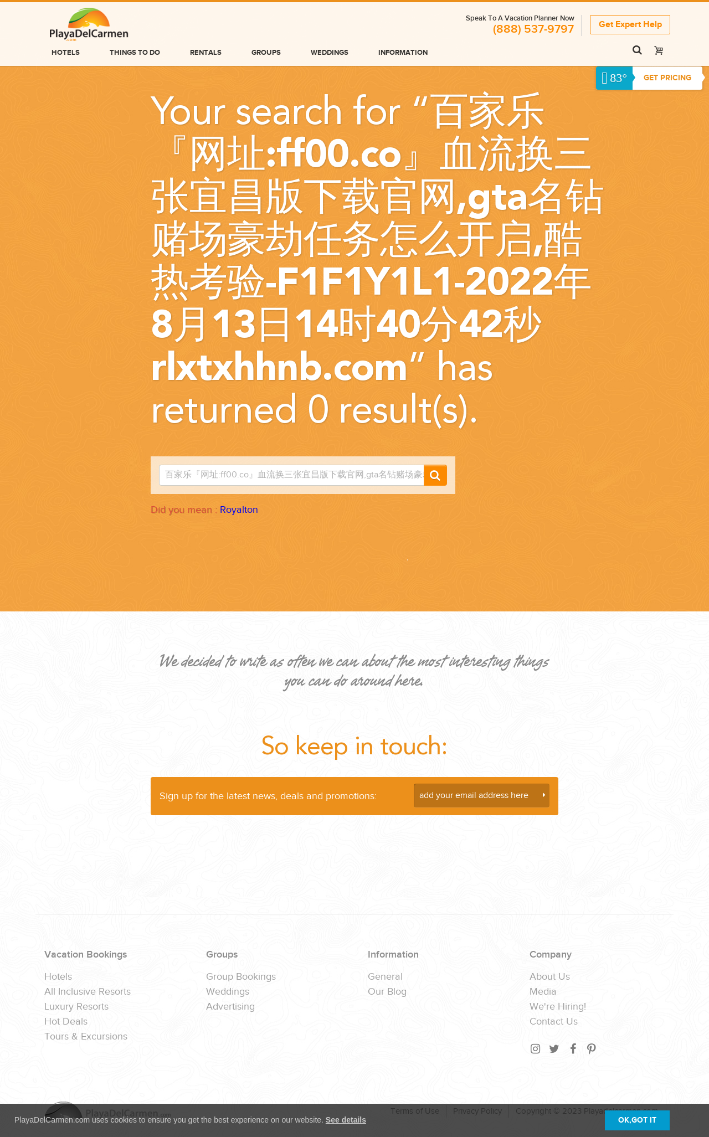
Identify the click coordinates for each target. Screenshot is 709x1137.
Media (543, 992)
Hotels (66, 52)
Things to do (135, 52)
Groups (266, 52)
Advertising (230, 1007)
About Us (550, 977)
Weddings (329, 52)
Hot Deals (66, 1022)
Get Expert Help (630, 24)
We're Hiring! (558, 1007)
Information (403, 52)
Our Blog (387, 992)
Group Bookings (241, 977)
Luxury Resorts (76, 1007)
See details (346, 1119)
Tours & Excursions (85, 1037)
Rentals (206, 52)
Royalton (239, 510)
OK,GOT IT (637, 1120)
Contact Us (554, 1022)
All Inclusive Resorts (87, 992)
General (385, 977)
